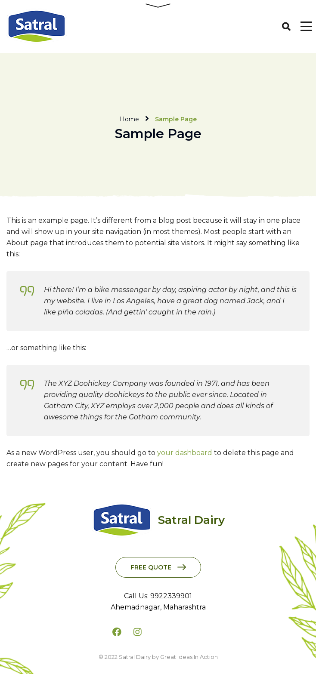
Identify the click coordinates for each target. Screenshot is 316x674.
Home (129, 119)
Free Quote (150, 567)
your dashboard (184, 453)
